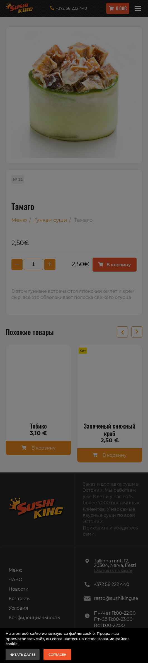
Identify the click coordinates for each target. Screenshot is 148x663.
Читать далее (22, 655)
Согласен (57, 655)
